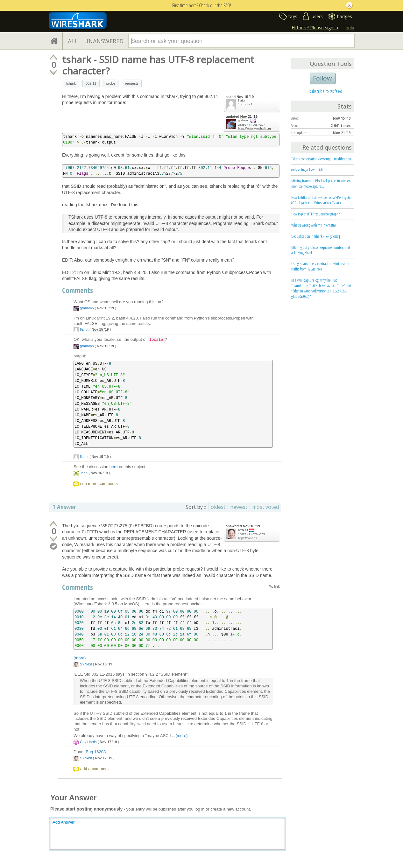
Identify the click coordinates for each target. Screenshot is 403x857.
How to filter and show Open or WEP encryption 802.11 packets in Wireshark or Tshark (322, 200)
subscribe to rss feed (325, 91)
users (317, 16)
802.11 (91, 83)
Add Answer (63, 822)
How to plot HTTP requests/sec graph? (315, 214)
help (350, 28)
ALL (73, 41)
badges (344, 16)
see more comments (99, 483)
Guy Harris (88, 742)
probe (110, 83)
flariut (241, 100)
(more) (80, 658)
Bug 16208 (96, 751)
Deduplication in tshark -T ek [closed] (315, 236)
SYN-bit (243, 529)
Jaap (84, 473)
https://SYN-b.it (248, 538)
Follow (322, 78)
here (114, 466)
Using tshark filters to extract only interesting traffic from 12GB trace (320, 266)
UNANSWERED (104, 41)
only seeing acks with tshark (309, 169)
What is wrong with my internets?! (313, 225)
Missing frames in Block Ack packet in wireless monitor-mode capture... (320, 183)
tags (292, 16)
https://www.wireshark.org (254, 128)
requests (131, 83)
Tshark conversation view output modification (321, 159)
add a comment (94, 768)
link (277, 586)
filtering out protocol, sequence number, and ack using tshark (320, 250)
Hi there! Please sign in (315, 28)
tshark (71, 83)
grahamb (244, 120)
